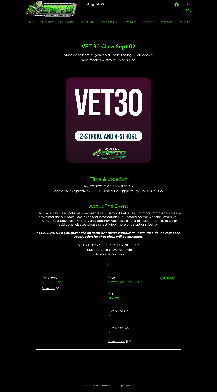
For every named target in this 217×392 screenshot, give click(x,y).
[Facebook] (88, 4)
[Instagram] (93, 4)
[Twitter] (97, 4)
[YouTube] (102, 4)
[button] (188, 12)
